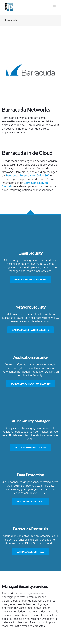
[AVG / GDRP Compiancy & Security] (30, 501)
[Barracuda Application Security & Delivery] (30, 383)
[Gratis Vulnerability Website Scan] (30, 447)
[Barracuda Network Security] (30, 329)
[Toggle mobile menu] (54, 5)
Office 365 (31, 543)
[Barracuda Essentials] (30, 551)
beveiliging (29, 428)
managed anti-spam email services (30, 271)
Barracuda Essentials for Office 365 (28, 175)
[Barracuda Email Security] (30, 279)
